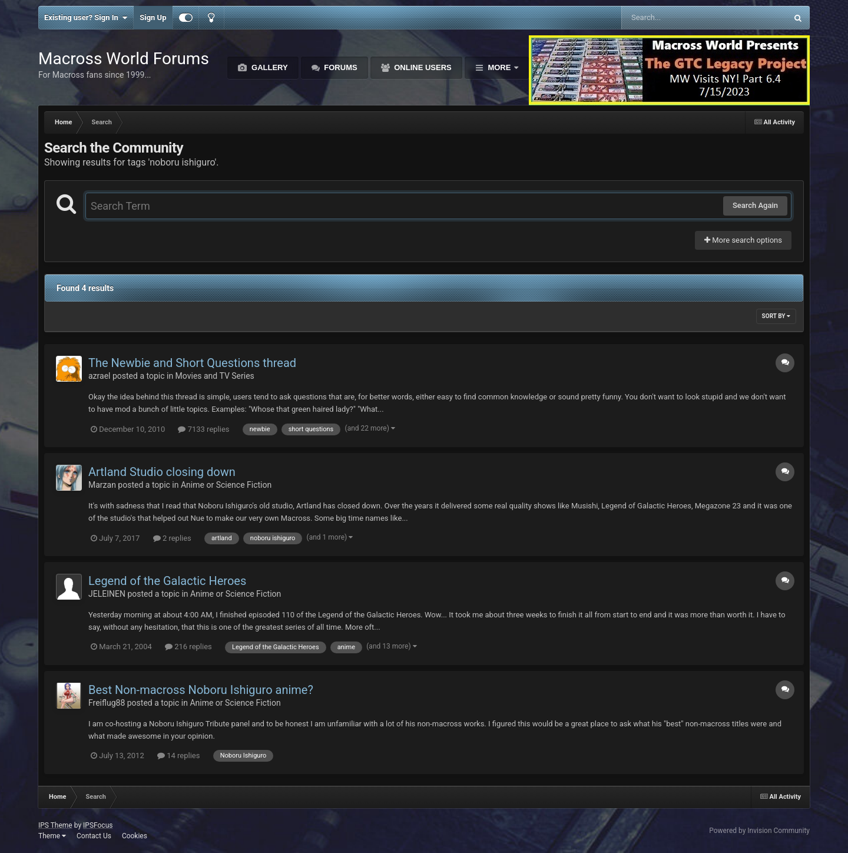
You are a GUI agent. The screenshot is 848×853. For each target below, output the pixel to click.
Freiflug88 (106, 702)
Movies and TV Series (214, 376)
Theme (52, 836)
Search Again (755, 205)
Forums (339, 67)
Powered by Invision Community (759, 830)
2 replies (172, 538)
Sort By (776, 316)
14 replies (178, 755)
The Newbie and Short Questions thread (192, 363)
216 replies (188, 646)
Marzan (102, 485)
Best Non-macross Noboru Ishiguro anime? (200, 690)
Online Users (422, 67)
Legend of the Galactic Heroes (167, 581)
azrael (99, 376)
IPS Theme (55, 825)
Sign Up (153, 17)
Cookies (134, 836)
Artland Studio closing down (162, 472)
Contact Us (94, 836)
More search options (743, 240)
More (499, 67)
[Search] (674, 17)
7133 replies (203, 429)
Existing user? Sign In (85, 17)
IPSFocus (97, 825)
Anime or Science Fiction (226, 485)
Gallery (268, 67)
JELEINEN (106, 594)
